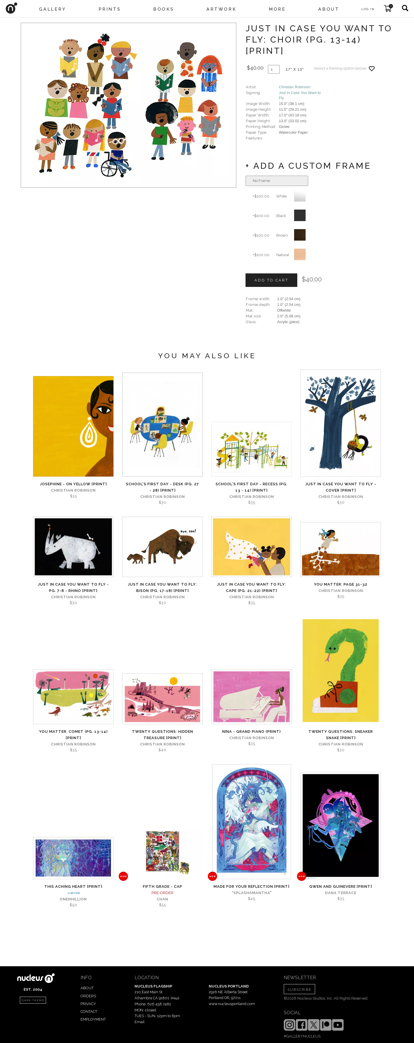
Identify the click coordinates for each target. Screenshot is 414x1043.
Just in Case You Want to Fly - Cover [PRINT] (340, 487)
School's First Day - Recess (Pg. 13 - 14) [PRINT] (252, 487)
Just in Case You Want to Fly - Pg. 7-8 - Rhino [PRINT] (73, 587)
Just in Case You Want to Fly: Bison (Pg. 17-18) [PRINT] (162, 587)
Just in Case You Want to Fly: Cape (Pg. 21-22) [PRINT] (251, 587)
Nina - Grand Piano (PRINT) (251, 731)
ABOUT (86, 988)
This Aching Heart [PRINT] (73, 886)
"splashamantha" (252, 893)
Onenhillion (73, 899)
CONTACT (88, 1011)
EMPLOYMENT (93, 1019)
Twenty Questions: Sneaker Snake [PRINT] (340, 734)
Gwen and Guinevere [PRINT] (340, 886)
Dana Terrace (340, 893)
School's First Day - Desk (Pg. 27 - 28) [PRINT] (162, 487)
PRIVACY (88, 1004)
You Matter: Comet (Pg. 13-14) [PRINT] (73, 734)
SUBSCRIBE (299, 990)
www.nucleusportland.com (232, 1004)
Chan (162, 899)
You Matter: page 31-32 (340, 584)
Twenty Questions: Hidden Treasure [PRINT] (162, 734)
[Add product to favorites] (371, 68)
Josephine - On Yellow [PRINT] (73, 484)
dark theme (33, 1000)
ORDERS (88, 996)
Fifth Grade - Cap (162, 886)
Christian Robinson (294, 87)
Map (175, 998)
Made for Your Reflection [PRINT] (252, 886)
